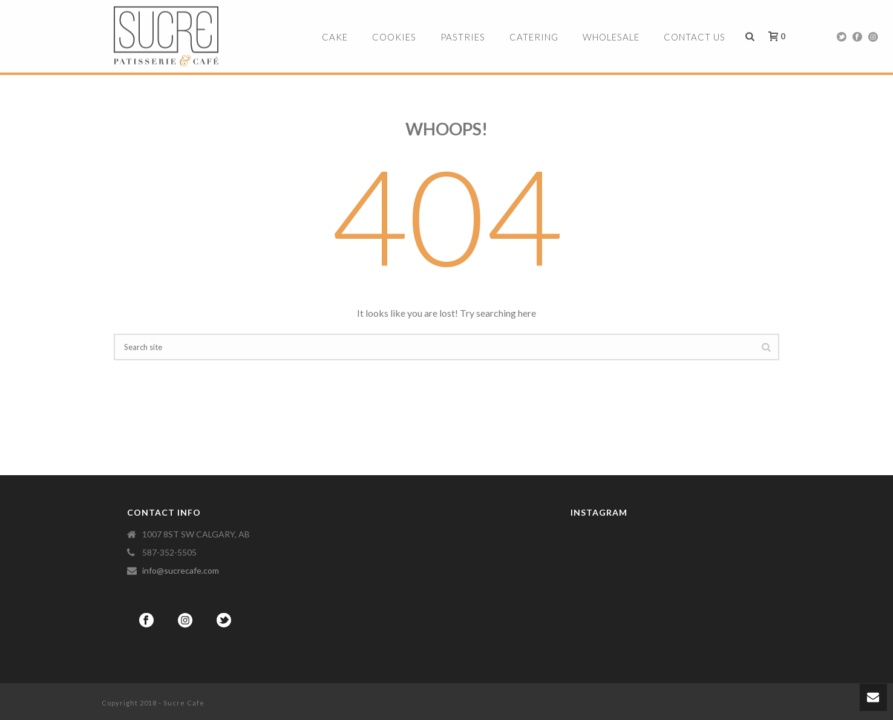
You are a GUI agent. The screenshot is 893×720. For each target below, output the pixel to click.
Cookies (394, 36)
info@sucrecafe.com (180, 570)
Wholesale (611, 36)
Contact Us (694, 36)
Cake (335, 36)
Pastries (462, 36)
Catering (533, 36)
